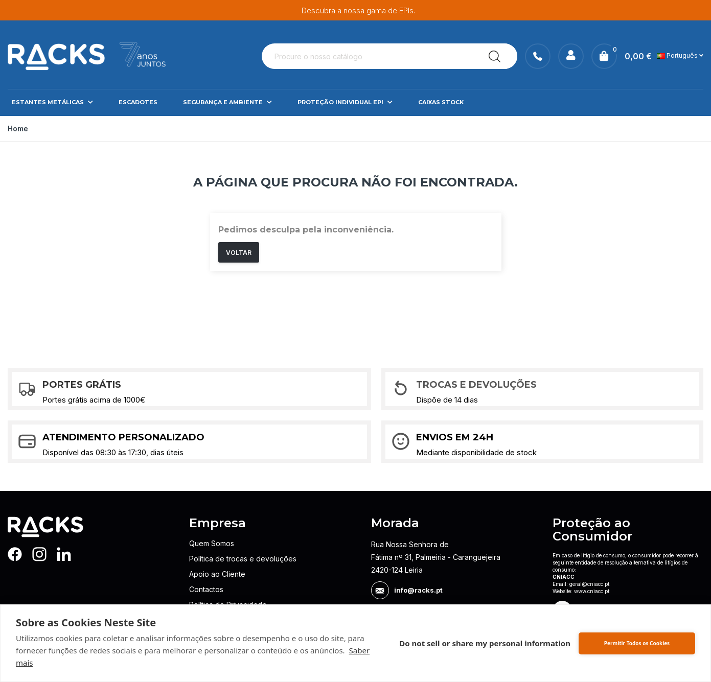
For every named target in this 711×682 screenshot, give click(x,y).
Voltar (238, 252)
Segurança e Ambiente (227, 102)
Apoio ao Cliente (217, 574)
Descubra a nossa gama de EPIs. (358, 10)
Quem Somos (211, 543)
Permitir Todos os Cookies (637, 643)
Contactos (206, 589)
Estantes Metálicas (52, 102)
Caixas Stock (441, 102)
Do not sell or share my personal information (484, 643)
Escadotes (138, 102)
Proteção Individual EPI (345, 102)
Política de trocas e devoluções (242, 558)
